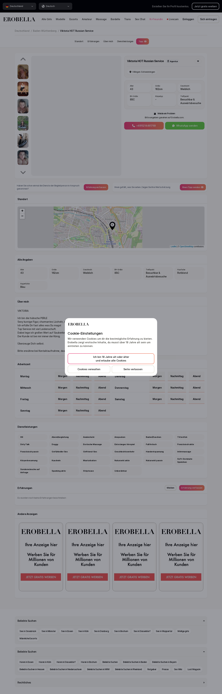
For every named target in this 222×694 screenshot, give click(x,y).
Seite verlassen (133, 369)
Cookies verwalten (89, 369)
